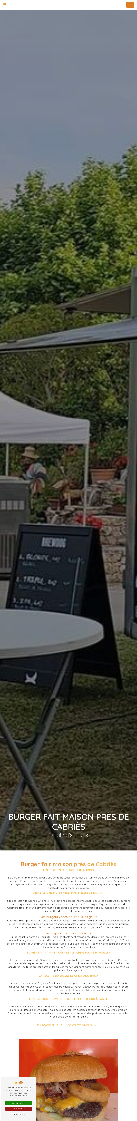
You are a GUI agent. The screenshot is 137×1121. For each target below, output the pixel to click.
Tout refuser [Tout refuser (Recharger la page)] (18, 1108)
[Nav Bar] (130, 5)
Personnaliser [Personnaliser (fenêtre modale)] (19, 1114)
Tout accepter (18, 1103)
